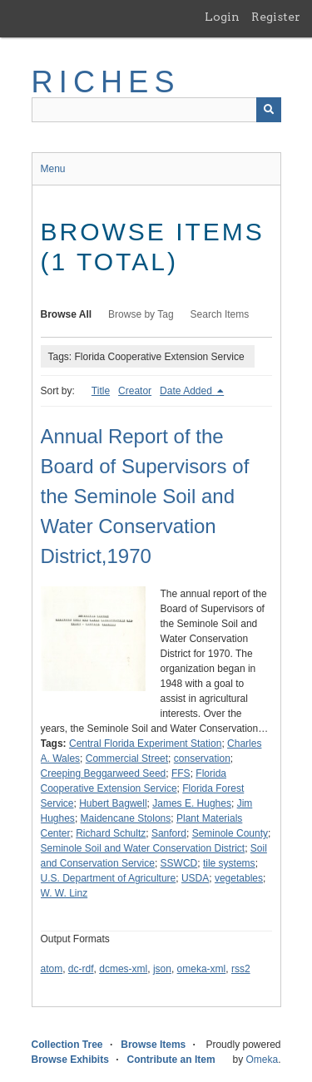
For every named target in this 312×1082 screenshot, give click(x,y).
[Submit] (268, 109)
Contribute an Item (171, 1059)
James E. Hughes (191, 803)
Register (275, 16)
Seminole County (230, 833)
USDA (195, 878)
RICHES (106, 82)
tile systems (229, 863)
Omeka (261, 1059)
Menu (53, 169)
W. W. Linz (64, 893)
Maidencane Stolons (126, 818)
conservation (202, 758)
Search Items (220, 314)
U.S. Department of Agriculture (108, 878)
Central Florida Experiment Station (145, 743)
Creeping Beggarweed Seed (103, 773)
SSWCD (179, 863)
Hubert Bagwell (112, 803)
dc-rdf (81, 969)
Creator (134, 391)
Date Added (187, 391)
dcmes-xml (123, 969)
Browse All (66, 314)
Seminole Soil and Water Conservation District (143, 848)
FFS (181, 773)
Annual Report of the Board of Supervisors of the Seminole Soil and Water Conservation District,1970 (145, 496)
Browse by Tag (141, 314)
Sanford (168, 833)
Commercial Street (127, 758)
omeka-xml (201, 969)
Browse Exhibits (70, 1059)
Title (101, 391)
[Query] (156, 109)
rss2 (240, 969)
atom (52, 969)
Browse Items (153, 1044)
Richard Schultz (111, 833)
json (162, 969)
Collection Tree (67, 1044)
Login (222, 16)
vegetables (239, 878)
